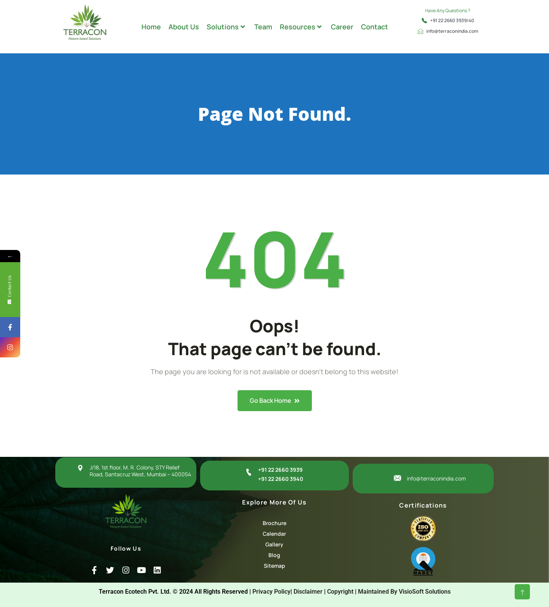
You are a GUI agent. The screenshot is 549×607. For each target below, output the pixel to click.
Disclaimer (308, 591)
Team (263, 26)
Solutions (226, 26)
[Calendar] (274, 534)
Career (342, 26)
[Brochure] (274, 523)
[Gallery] (274, 544)
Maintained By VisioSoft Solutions (404, 591)
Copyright (340, 591)
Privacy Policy (271, 591)
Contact (374, 26)
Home (151, 26)
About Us (184, 26)
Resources (300, 26)
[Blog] (274, 555)
